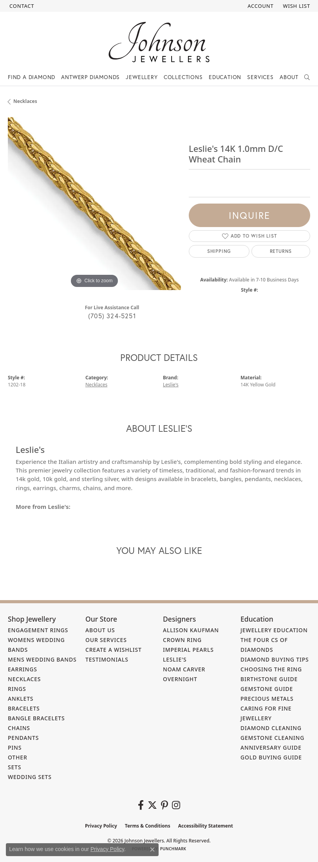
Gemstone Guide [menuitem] (266, 688)
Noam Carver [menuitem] (184, 669)
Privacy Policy (101, 825)
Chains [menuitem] (19, 728)
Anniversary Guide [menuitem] (271, 747)
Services (260, 77)
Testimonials (106, 659)
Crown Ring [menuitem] (182, 640)
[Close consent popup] (152, 849)
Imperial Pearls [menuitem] (188, 649)
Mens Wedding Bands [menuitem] (42, 659)
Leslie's (171, 384)
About (289, 77)
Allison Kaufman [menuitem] (191, 630)
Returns (281, 251)
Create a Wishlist (113, 649)
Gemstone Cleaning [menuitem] (272, 737)
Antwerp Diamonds (90, 77)
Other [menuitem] (17, 757)
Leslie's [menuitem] (175, 659)
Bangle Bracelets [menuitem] (36, 718)
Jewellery (141, 77)
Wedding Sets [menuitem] (30, 777)
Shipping (219, 251)
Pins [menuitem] (15, 747)
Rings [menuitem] (17, 688)
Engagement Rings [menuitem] (38, 630)
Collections (183, 77)
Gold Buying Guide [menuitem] (271, 757)
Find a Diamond (31, 77)
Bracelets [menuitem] (24, 708)
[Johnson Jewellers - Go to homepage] (159, 42)
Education (225, 77)
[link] (21, 6)
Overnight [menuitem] (180, 679)
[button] (259, 6)
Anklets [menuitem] (20, 698)
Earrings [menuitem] (22, 669)
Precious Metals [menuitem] (267, 698)
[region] (94, 203)
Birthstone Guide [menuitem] (269, 679)
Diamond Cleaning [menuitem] (271, 728)
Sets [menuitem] (14, 767)
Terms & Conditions (147, 825)
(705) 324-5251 (112, 316)
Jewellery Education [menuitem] (274, 630)
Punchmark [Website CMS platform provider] (173, 848)
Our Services (106, 640)
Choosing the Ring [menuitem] (271, 669)
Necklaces (25, 101)
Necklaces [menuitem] (24, 679)
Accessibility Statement (205, 825)
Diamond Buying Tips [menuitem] (274, 659)
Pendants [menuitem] (23, 737)
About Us (100, 630)
